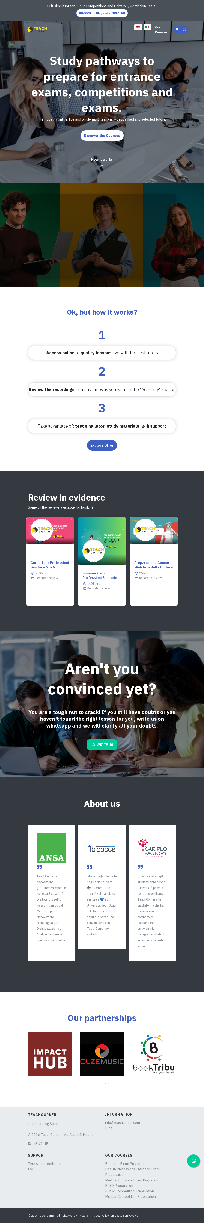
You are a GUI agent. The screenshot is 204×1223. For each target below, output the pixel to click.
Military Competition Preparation (130, 1196)
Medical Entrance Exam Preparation (133, 1180)
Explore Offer (102, 445)
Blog (108, 1128)
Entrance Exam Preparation (126, 1164)
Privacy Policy (100, 1215)
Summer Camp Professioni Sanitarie (99, 575)
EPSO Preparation (119, 1185)
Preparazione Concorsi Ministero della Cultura (153, 565)
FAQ (31, 1169)
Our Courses (161, 29)
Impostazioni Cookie (124, 1215)
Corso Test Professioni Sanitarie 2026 (50, 565)
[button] (180, 29)
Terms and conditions (44, 1164)
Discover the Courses (102, 135)
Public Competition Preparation (129, 1191)
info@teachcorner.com (122, 1122)
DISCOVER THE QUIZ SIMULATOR (102, 13)
